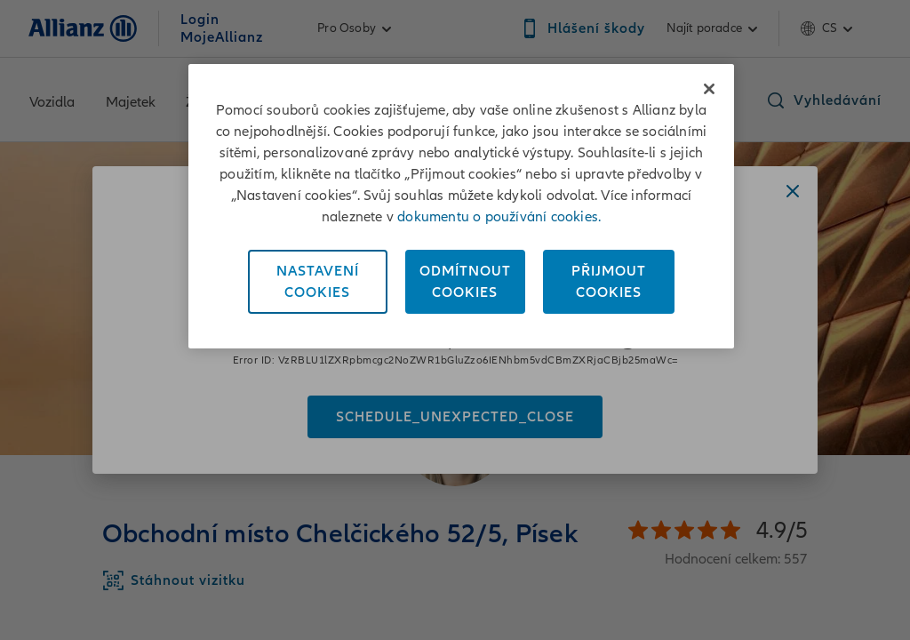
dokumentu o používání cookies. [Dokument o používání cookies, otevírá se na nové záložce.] (499, 217)
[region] (461, 206)
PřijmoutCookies (608, 281)
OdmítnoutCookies (465, 281)
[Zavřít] (709, 88)
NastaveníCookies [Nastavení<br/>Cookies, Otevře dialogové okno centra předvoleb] (317, 281)
